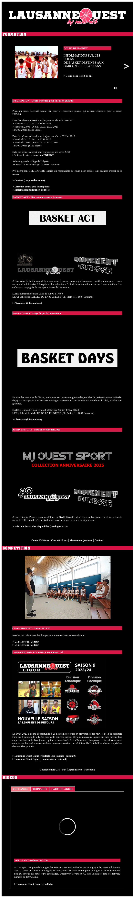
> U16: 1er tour (20, 644)
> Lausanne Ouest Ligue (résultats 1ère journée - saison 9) (44, 755)
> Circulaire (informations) (27, 303)
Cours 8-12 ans (59, 540)
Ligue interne (75, 769)
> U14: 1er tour (20, 641)
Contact (99, 540)
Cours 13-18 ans (40, 540)
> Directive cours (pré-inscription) (30, 186)
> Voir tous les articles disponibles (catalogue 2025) (39, 526)
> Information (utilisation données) (31, 189)
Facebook (89, 769)
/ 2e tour (34, 641)
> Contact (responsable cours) (28, 180)
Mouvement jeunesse (81, 540)
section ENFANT (44, 155)
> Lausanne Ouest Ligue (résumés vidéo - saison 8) (39, 758)
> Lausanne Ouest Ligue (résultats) (33, 883)
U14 (64, 769)
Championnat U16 (50, 769)
